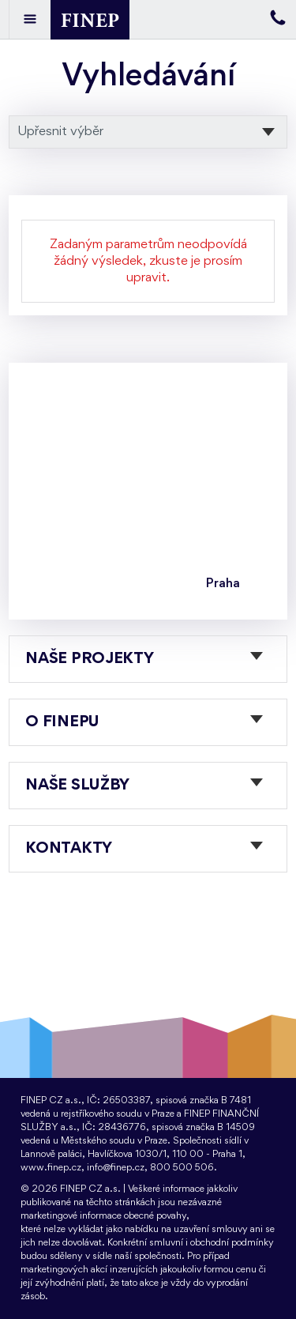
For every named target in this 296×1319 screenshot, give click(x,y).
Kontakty (68, 849)
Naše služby (77, 785)
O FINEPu (62, 722)
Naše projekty (89, 659)
